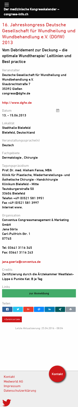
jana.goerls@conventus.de (21, 261)
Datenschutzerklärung (20, 390)
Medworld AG (13, 381)
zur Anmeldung (39, 293)
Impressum (12, 386)
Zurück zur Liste (12, 319)
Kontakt (9, 376)
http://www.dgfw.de (17, 102)
